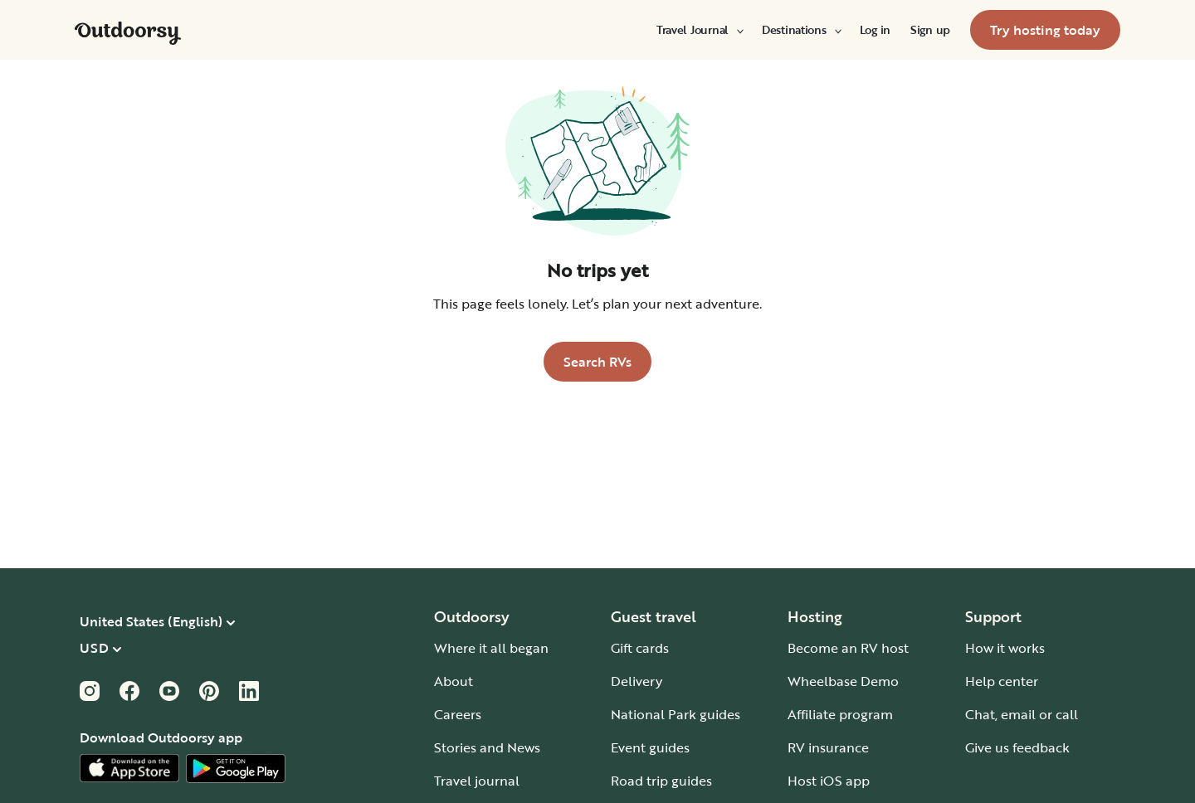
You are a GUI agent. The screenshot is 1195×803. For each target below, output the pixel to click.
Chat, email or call (1021, 714)
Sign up (930, 30)
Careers (457, 714)
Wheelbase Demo (843, 681)
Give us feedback (1017, 747)
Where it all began (491, 648)
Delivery (636, 681)
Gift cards (640, 648)
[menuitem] (699, 30)
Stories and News (487, 747)
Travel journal (476, 781)
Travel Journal (699, 30)
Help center (1001, 681)
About (453, 681)
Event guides (650, 747)
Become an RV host (848, 648)
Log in (875, 30)
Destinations (801, 30)
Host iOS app (829, 781)
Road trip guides (661, 781)
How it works (1005, 648)
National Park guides (675, 714)
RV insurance (828, 747)
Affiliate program (840, 714)
